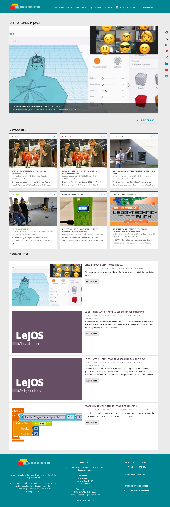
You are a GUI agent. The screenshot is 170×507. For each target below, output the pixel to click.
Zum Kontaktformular (85, 494)
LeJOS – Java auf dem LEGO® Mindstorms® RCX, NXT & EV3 (115, 353)
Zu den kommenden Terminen (136, 484)
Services (80, 5)
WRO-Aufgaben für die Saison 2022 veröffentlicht (30, 166)
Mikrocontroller (89, 228)
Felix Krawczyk (92, 309)
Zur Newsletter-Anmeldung (136, 468)
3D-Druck (141, 170)
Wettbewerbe (16, 172)
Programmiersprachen (92, 312)
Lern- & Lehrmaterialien (132, 309)
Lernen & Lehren (62, 104)
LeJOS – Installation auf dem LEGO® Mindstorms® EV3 (114, 306)
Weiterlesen (92, 275)
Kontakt (131, 5)
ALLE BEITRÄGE (145, 114)
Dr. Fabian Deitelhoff (21, 225)
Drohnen (147, 170)
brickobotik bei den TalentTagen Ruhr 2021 (134, 166)
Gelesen (116, 230)
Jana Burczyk (25, 104)
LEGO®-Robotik (118, 172)
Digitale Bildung (62, 5)
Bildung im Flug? (21, 223)
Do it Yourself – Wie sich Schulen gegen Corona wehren (80, 224)
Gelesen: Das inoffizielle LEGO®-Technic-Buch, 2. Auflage (130, 224)
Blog (107, 5)
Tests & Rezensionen (127, 230)
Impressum (147, 5)
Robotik (43, 170)
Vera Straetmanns (20, 170)
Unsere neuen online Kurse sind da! (36, 100)
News (70, 104)
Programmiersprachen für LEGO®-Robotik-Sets (111, 400)
